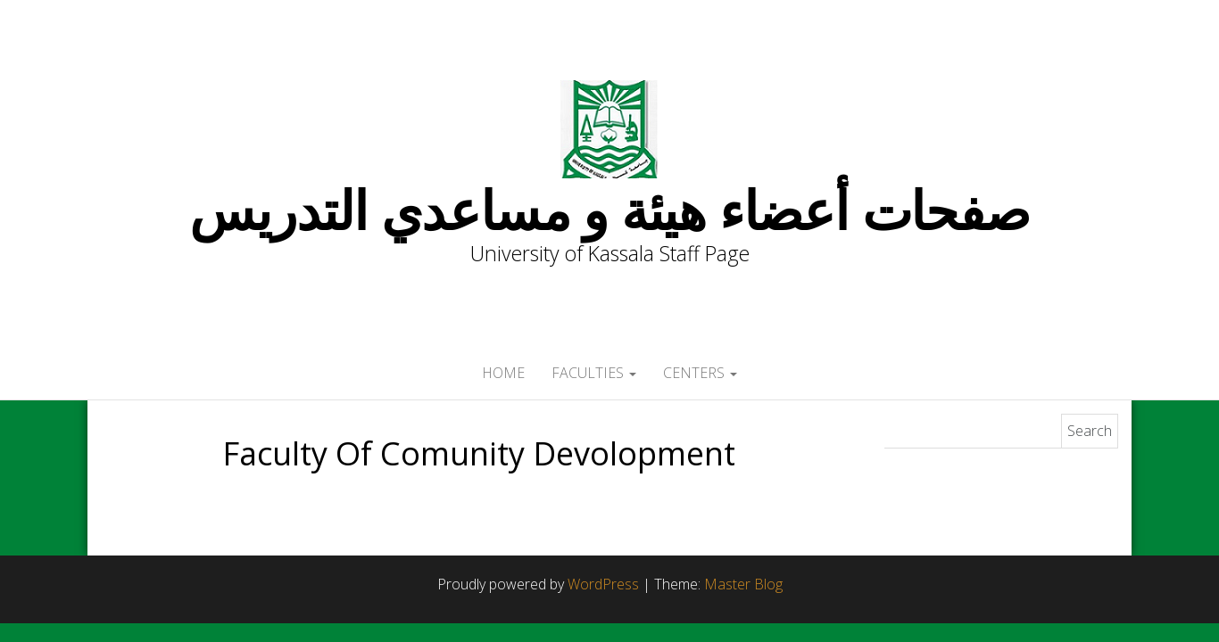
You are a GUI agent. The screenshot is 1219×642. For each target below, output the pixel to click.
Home (503, 373)
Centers (700, 373)
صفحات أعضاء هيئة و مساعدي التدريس (609, 209)
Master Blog (743, 584)
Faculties (593, 373)
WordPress (603, 584)
